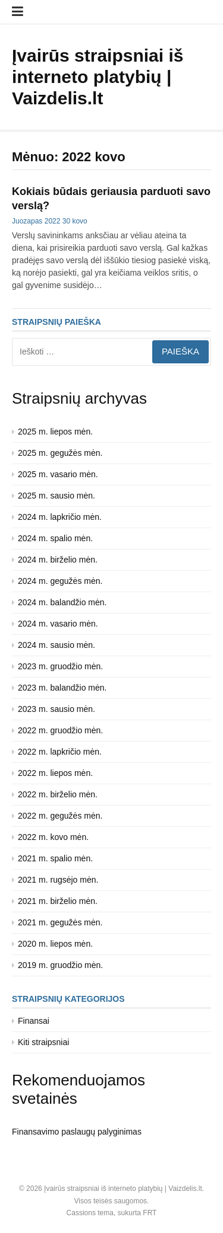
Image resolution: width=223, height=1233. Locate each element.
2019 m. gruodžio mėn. (60, 965)
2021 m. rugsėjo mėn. (58, 879)
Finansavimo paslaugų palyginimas (77, 1131)
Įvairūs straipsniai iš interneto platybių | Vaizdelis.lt (97, 77)
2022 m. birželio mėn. (58, 794)
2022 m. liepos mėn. (55, 773)
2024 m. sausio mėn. (56, 645)
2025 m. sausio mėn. (56, 495)
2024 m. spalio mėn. (55, 538)
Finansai (33, 1021)
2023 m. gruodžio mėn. (60, 666)
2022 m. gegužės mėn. (60, 815)
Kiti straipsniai (43, 1042)
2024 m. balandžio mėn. (62, 602)
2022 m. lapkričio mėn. (60, 751)
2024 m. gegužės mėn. (60, 581)
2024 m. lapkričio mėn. (60, 517)
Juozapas (27, 221)
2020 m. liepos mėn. (55, 943)
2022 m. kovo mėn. (53, 837)
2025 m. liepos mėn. (55, 431)
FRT (149, 1213)
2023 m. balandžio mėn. (62, 687)
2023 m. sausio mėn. (56, 709)
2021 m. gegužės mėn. (60, 922)
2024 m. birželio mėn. (58, 559)
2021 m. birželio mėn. (58, 901)
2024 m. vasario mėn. (58, 623)
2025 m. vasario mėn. (58, 474)
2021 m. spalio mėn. (55, 858)
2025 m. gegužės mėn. (60, 453)
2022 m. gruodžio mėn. (60, 730)
